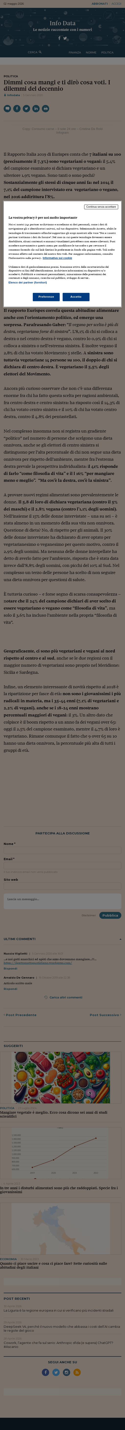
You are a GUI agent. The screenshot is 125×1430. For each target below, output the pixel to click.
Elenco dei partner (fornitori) (28, 282)
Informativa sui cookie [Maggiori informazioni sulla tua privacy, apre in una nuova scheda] (57, 257)
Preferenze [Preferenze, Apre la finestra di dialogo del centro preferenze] (46, 296)
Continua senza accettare (101, 206)
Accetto (76, 296)
